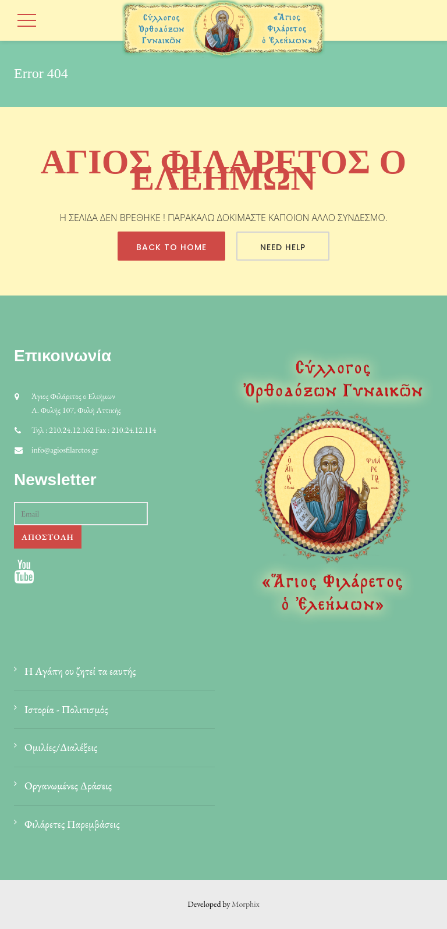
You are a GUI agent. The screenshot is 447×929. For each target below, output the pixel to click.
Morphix (246, 904)
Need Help (283, 247)
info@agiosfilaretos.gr (64, 449)
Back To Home (171, 247)
